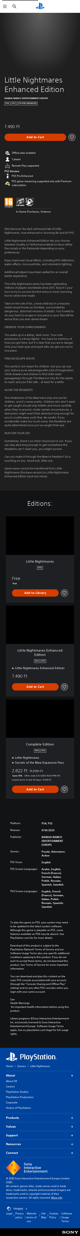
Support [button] (40, 1135)
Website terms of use (31, 1217)
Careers (10, 1086)
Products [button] (40, 1118)
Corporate (11, 1102)
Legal (9, 1213)
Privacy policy (19, 1215)
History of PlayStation (18, 1108)
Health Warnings (20, 1003)
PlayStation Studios (17, 1092)
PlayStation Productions (20, 1097)
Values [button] (40, 1127)
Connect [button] (40, 1153)
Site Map (43, 1215)
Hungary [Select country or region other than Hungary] (17, 1209)
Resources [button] (40, 1144)
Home (9, 1066)
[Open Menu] (5, 6)
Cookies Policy (53, 1215)
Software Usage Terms (66, 1217)
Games (21, 1066)
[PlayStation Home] (40, 6)
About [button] (40, 1075)
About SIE (11, 1081)
